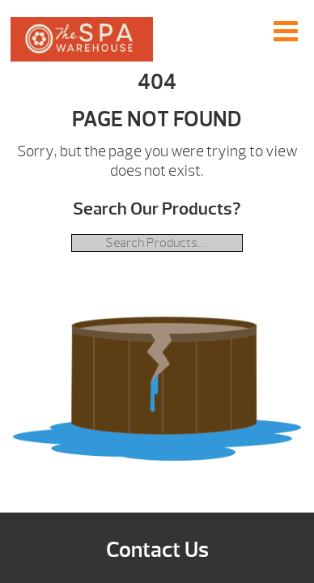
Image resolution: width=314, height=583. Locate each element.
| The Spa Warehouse (82, 39)
